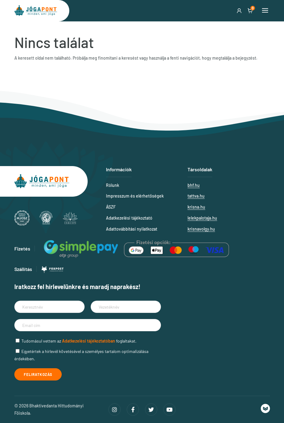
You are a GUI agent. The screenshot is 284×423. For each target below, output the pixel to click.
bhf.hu (194, 185)
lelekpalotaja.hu (202, 218)
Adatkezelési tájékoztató (129, 218)
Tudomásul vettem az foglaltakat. (79, 340)
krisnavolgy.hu (201, 229)
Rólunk (112, 185)
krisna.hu (196, 207)
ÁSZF (111, 207)
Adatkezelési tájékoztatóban (88, 340)
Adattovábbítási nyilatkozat (131, 229)
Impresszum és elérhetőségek (135, 196)
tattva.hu (196, 196)
